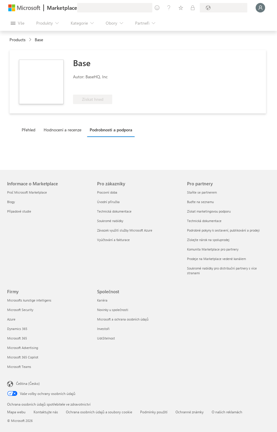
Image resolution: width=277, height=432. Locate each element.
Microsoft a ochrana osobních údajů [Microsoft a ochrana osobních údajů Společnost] (122, 319)
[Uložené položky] (181, 7)
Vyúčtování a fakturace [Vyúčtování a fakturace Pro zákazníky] (113, 239)
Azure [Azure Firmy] (11, 319)
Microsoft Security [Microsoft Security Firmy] (20, 309)
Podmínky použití (153, 411)
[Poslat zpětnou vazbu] (157, 7)
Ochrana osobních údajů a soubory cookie (99, 411)
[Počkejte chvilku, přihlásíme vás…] (260, 7)
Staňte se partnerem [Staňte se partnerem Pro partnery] (202, 192)
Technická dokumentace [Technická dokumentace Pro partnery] (204, 221)
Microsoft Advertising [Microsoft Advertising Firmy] (22, 347)
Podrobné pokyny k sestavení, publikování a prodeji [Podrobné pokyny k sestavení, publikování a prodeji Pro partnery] (223, 230)
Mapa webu (16, 411)
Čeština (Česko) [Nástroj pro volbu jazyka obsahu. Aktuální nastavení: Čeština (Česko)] (28, 383)
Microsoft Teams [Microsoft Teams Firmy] (19, 366)
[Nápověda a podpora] (169, 7)
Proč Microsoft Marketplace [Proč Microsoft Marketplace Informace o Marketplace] (27, 192)
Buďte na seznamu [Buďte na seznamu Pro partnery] (200, 202)
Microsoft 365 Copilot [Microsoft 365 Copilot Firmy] (22, 357)
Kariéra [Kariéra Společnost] (102, 300)
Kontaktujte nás (46, 411)
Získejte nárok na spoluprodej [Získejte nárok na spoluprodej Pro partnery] (208, 239)
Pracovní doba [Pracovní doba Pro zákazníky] (107, 192)
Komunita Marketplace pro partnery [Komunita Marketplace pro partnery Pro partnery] (212, 249)
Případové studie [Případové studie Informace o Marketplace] (19, 211)
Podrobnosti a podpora (111, 130)
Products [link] (18, 39)
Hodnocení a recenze (62, 130)
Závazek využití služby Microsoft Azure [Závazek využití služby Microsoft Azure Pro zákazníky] (124, 230)
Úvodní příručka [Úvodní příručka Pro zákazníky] (108, 202)
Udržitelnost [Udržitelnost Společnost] (106, 338)
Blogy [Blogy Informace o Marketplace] (11, 202)
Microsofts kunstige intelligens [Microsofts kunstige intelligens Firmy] (29, 300)
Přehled (28, 130)
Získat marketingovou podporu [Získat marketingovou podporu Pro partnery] (209, 211)
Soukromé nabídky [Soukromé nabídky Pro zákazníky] (110, 221)
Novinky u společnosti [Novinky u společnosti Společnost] (112, 309)
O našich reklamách (227, 411)
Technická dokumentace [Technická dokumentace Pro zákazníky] (114, 211)
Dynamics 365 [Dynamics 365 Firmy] (17, 328)
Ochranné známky (189, 411)
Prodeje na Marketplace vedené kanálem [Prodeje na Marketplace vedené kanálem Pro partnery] (216, 258)
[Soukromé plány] (192, 7)
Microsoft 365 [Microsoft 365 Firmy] (17, 338)
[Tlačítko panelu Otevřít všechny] (17, 23)
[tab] (30, 129)
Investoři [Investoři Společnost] (103, 328)
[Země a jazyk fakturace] (223, 7)
